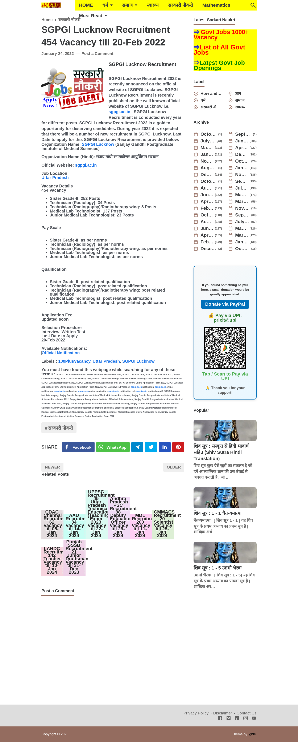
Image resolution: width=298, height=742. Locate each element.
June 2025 (241, 141)
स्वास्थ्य (153, 5)
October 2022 (207, 215)
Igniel (252, 734)
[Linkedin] (165, 447)
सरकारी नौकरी (180, 5)
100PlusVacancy (74, 361)
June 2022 (207, 228)
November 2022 (242, 208)
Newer (52, 467)
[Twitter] (113, 447)
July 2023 (241, 188)
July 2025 (207, 141)
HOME (86, 5)
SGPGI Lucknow (98, 144)
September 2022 (242, 215)
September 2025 (243, 134)
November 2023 (241, 174)
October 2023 (208, 181)
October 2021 (242, 248)
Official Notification (61, 352)
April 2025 (241, 147)
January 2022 (241, 242)
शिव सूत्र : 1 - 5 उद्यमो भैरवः (217, 568)
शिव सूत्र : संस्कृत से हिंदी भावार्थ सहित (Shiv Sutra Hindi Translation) (221, 452)
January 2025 (207, 154)
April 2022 (207, 235)
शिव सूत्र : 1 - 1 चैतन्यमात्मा (217, 513)
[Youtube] (254, 718)
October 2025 (208, 134)
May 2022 (241, 228)
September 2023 (241, 181)
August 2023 (207, 188)
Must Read (90, 15)
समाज (127, 5)
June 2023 (207, 194)
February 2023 (207, 208)
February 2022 (207, 242)
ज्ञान (238, 93)
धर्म (105, 5)
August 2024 (208, 168)
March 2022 (241, 235)
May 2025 (207, 147)
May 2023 (241, 194)
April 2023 (207, 201)
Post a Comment (97, 53)
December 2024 (241, 154)
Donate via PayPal (225, 304)
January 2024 (241, 168)
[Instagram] (245, 718)
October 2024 (242, 161)
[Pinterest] (178, 447)
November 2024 (207, 161)
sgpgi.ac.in (119, 111)
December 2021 (208, 248)
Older (174, 467)
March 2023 (242, 201)
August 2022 (207, 221)
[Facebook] (78, 447)
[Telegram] (137, 447)
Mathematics (216, 5)
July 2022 (242, 221)
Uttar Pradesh (55, 177)
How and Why (211, 93)
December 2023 (207, 174)
